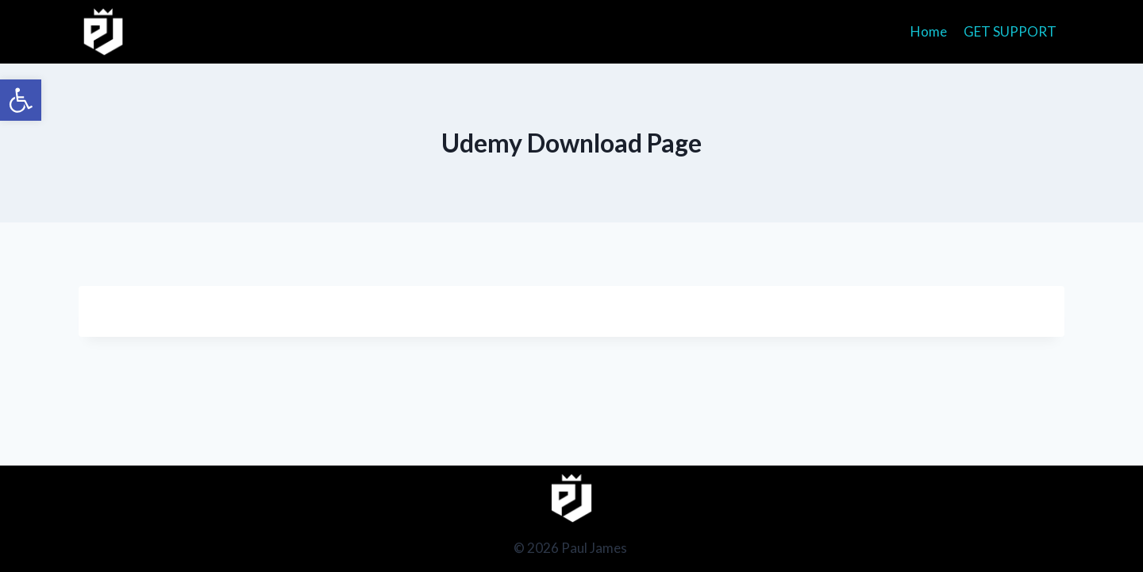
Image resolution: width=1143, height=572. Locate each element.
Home (928, 31)
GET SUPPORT (1010, 31)
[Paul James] (104, 31)
